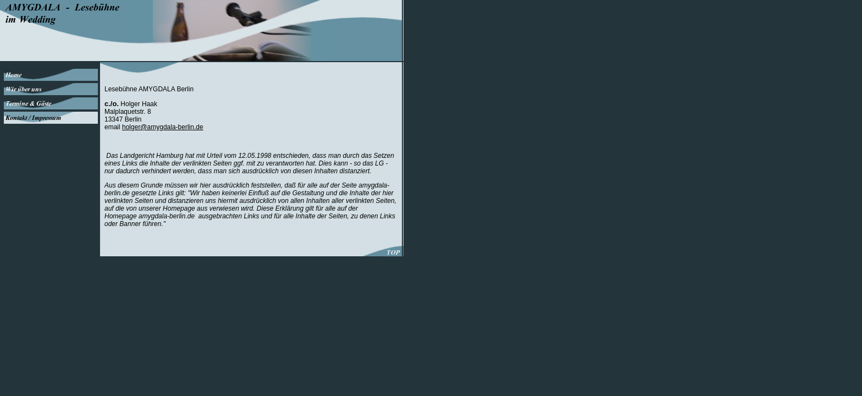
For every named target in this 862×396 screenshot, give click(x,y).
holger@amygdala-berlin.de (162, 127)
